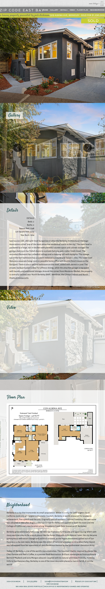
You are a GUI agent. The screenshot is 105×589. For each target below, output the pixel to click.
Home (45, 10)
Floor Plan (82, 10)
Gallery (54, 10)
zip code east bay (88, 581)
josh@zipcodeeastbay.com (56, 581)
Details (64, 10)
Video (72, 10)
